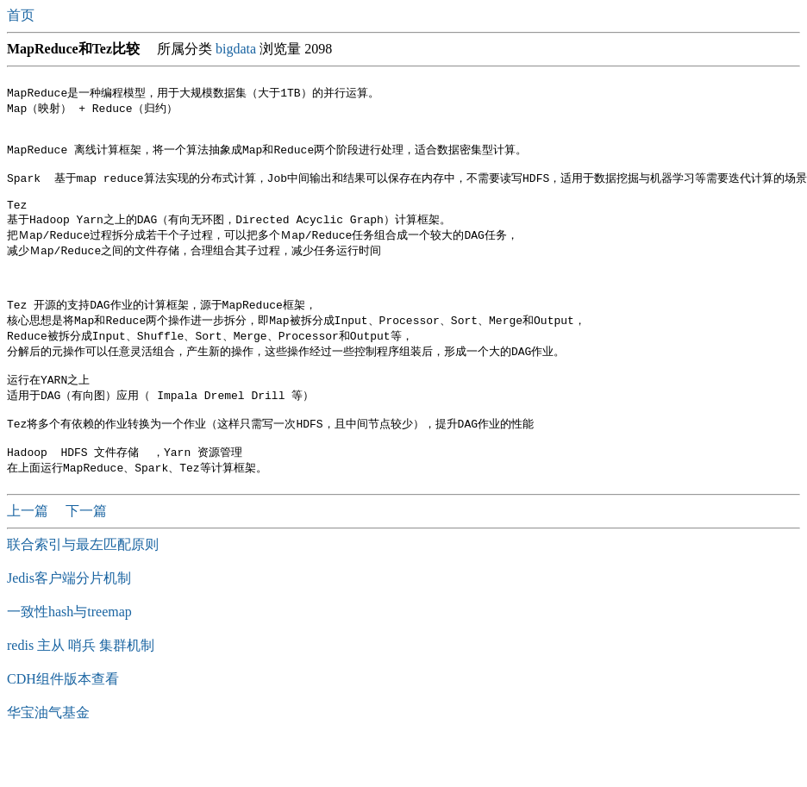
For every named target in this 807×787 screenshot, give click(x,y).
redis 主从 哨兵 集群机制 (80, 687)
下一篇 (86, 553)
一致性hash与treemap (69, 653)
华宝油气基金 (48, 754)
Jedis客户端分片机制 (69, 620)
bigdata (236, 48)
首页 (22, 15)
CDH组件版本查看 (63, 721)
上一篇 (29, 553)
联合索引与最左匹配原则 (83, 586)
